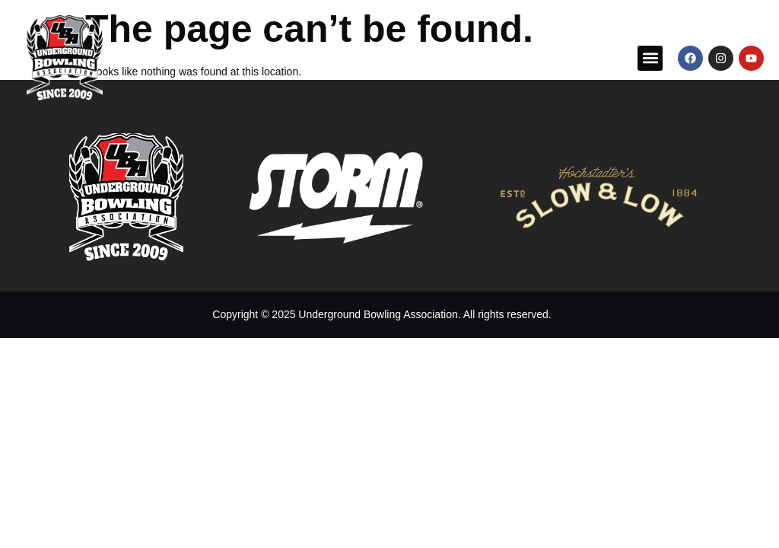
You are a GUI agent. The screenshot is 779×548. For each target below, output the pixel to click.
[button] (650, 58)
